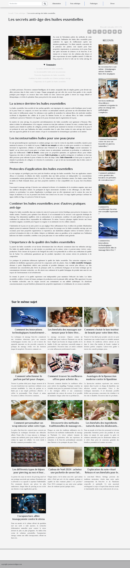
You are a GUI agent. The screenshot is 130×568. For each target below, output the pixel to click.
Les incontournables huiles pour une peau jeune (49, 72)
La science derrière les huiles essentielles (49, 68)
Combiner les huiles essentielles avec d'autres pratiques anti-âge (50, 78)
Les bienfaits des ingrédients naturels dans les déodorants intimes (101, 425)
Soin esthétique (75, 3)
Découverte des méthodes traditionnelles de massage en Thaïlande (65, 425)
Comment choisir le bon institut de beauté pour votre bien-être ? (101, 332)
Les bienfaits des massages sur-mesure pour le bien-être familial (65, 332)
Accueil (10, 13)
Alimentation (56, 3)
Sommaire (51, 65)
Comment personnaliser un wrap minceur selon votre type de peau (28, 425)
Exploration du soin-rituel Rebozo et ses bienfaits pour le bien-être (101, 472)
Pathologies (94, 3)
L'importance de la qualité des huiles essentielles (50, 81)
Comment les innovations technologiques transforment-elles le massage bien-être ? (107, 245)
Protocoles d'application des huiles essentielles (49, 75)
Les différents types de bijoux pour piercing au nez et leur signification (28, 472)
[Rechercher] (25, 4)
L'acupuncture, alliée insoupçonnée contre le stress (28, 518)
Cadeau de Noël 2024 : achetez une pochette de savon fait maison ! (65, 472)
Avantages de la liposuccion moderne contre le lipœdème (101, 378)
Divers (112, 3)
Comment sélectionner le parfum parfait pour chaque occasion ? (29, 379)
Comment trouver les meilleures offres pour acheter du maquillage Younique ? (65, 379)
